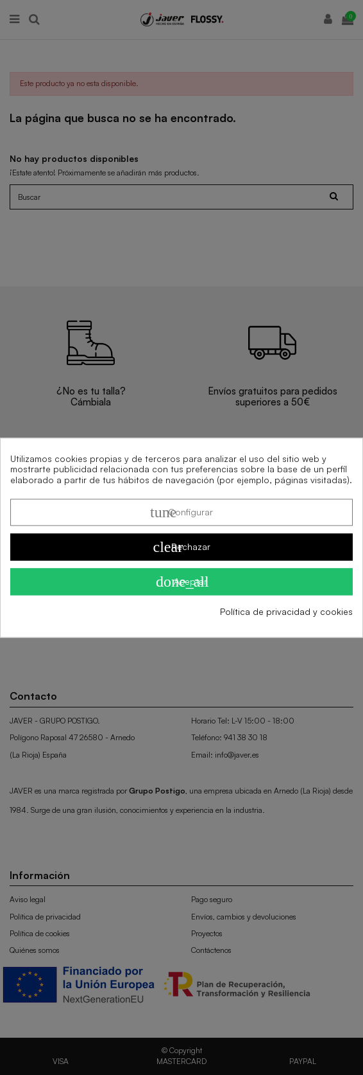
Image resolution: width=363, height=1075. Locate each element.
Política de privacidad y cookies (286, 612)
